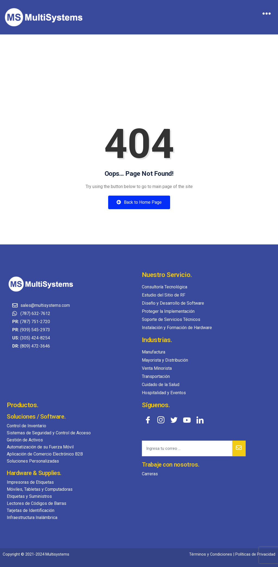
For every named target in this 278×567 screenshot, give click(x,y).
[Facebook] (148, 420)
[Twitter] (174, 420)
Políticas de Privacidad (255, 554)
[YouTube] (187, 420)
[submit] (239, 448)
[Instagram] (161, 420)
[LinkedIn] (200, 420)
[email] (187, 448)
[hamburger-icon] (266, 14)
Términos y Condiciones (210, 554)
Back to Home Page (139, 202)
